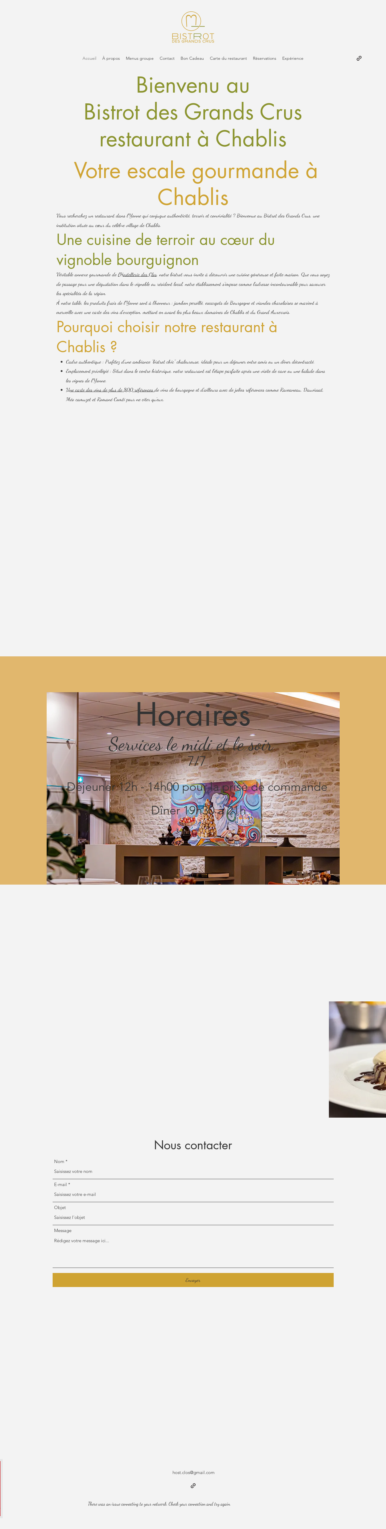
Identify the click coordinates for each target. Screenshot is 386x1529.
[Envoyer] (193, 1280)
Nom (59, 1161)
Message (62, 1230)
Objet (60, 1207)
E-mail (60, 1184)
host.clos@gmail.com (194, 1472)
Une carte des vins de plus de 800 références (110, 389)
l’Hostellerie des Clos (137, 274)
